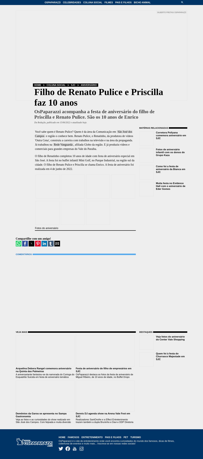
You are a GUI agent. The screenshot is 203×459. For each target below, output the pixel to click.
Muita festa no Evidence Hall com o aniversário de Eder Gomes (170, 186)
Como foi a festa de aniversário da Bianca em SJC (170, 169)
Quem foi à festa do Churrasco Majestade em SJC (170, 356)
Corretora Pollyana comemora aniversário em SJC (171, 135)
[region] (160, 217)
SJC (73, 85)
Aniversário (89, 85)
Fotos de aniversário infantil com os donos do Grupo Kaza (170, 152)
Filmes (109, 2)
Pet (126, 437)
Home (37, 85)
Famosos (73, 437)
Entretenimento (92, 437)
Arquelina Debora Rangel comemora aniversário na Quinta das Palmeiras (43, 370)
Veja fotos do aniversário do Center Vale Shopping (170, 338)
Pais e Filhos (123, 2)
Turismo (135, 437)
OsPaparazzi (53, 2)
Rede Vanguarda (63, 144)
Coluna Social (92, 2)
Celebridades (72, 2)
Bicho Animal (142, 2)
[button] (183, 2)
